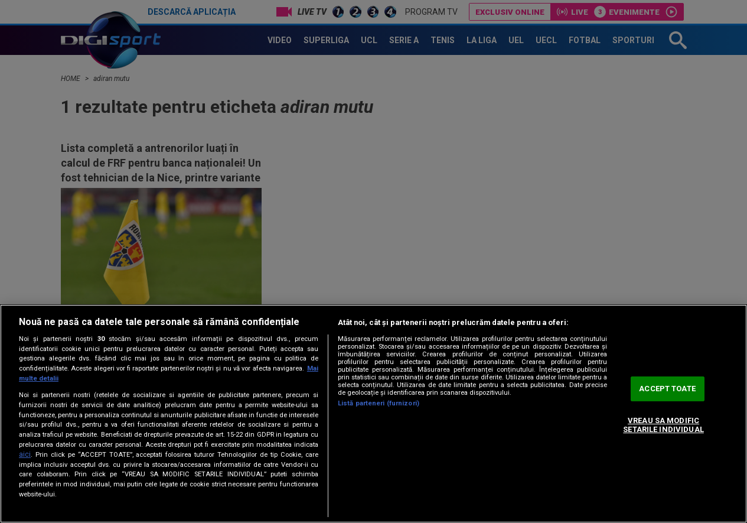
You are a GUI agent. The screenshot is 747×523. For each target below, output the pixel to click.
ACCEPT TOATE (667, 388)
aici (25, 454)
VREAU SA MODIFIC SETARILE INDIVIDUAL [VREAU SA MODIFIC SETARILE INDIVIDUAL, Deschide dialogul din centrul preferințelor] (663, 425)
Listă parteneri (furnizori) (378, 403)
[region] (373, 413)
